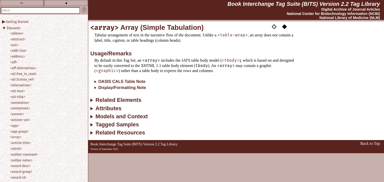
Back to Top (370, 143)
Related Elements (119, 100)
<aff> (13, 61)
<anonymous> (20, 107)
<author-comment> (24, 154)
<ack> (14, 44)
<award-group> (21, 171)
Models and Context (122, 116)
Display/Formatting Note (122, 87)
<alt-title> (17, 96)
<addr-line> (18, 50)
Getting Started (17, 21)
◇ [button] (274, 26)
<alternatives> (20, 84)
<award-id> (18, 177)
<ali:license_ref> (22, 79)
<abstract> (18, 38)
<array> (15, 136)
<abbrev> (17, 33)
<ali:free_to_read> (23, 73)
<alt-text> (17, 90)
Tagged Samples (117, 125)
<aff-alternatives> (23, 67)
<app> (14, 125)
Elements (13, 27)
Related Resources (120, 133)
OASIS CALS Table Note (122, 81)
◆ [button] (284, 26)
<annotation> (20, 102)
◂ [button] (66, 3)
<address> (17, 56)
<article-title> (20, 142)
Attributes (109, 108)
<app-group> (19, 131)
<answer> (17, 113)
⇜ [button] (22, 3)
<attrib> (16, 148)
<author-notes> (21, 160)
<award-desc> (20, 165)
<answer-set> (20, 119)
